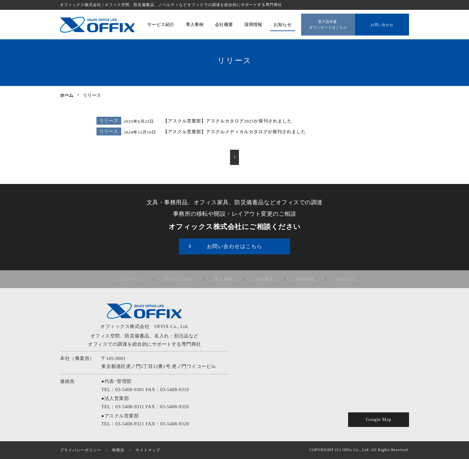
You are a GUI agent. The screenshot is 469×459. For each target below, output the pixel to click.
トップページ (138, 279)
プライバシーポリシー (80, 450)
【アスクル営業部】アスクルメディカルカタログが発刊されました (229, 132)
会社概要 (262, 279)
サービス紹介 (184, 279)
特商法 (118, 450)
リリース (107, 120)
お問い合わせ (382, 22)
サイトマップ (147, 450)
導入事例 (225, 279)
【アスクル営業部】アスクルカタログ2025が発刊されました (223, 121)
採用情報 (298, 279)
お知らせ (335, 279)
